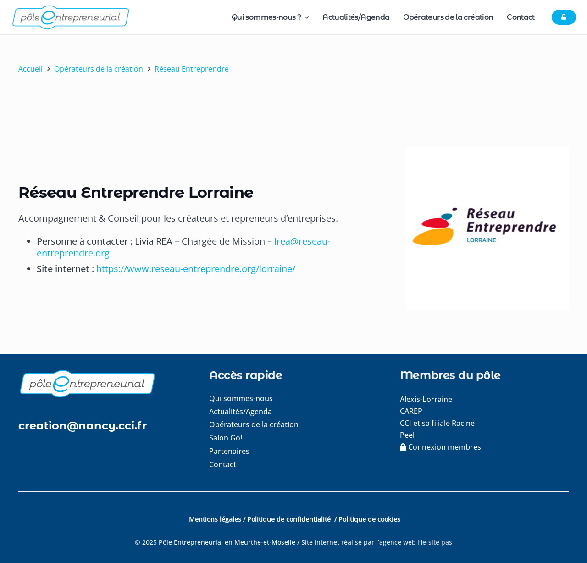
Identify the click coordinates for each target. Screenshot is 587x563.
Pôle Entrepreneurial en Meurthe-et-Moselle (227, 542)
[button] (305, 17)
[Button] (564, 17)
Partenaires (229, 451)
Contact (222, 464)
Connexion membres (440, 447)
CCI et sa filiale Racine (438, 423)
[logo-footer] (102, 383)
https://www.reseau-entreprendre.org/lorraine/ (195, 268)
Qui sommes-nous (241, 398)
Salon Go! (225, 438)
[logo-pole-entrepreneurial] (70, 17)
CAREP (411, 411)
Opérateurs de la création (254, 424)
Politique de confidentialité (289, 519)
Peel (407, 435)
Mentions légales (215, 519)
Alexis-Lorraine (426, 399)
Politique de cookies (369, 519)
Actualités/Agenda (240, 412)
